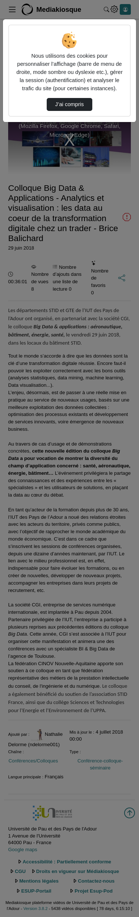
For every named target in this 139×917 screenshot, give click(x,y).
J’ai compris (69, 104)
